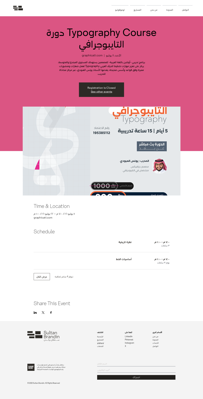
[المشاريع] (108, 340)
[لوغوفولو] (108, 343)
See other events (101, 91)
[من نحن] (164, 336)
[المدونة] (164, 340)
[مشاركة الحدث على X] (43, 312)
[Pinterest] (136, 340)
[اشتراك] (136, 377)
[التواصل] (164, 346)
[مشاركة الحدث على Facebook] (51, 312)
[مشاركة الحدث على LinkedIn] (35, 312)
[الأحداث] (164, 343)
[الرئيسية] (108, 336)
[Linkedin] (136, 336)
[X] (136, 346)
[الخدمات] (108, 346)
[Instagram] (136, 343)
